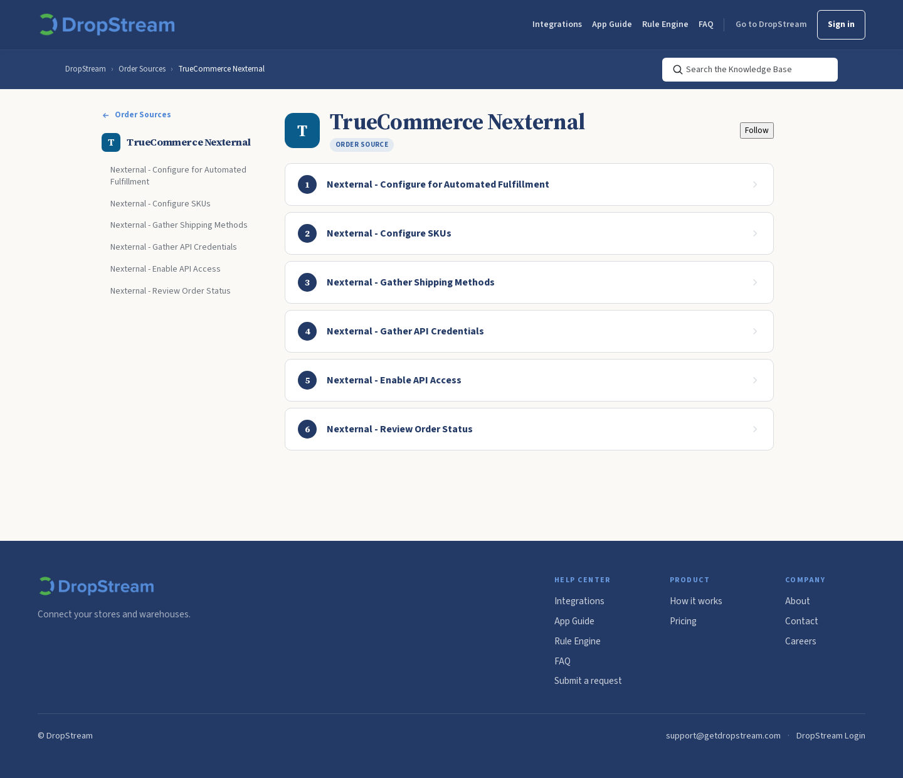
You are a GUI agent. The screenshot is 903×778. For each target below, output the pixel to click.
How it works (696, 601)
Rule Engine (665, 24)
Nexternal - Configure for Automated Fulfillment (178, 176)
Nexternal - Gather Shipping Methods (179, 225)
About (797, 601)
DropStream (85, 69)
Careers (800, 641)
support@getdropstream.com (723, 735)
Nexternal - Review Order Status (170, 291)
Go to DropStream (771, 24)
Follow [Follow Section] (757, 130)
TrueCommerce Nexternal (221, 69)
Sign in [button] (841, 24)
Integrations (557, 24)
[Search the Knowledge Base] (750, 70)
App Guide (612, 24)
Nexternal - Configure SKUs (160, 204)
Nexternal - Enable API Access (165, 269)
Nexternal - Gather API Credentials (173, 247)
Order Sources (142, 69)
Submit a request (588, 681)
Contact (801, 621)
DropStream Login (830, 735)
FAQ (706, 24)
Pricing (683, 621)
